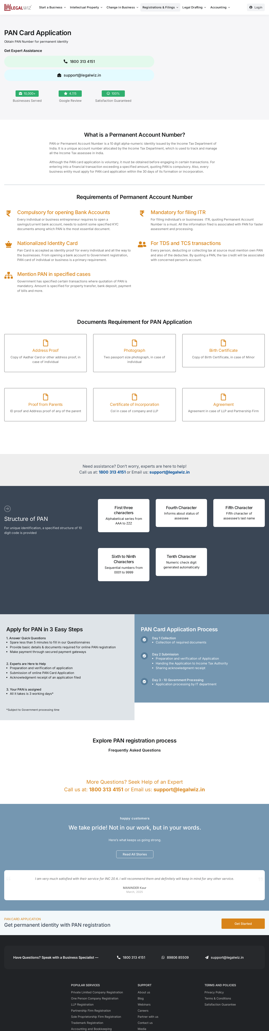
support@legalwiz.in (169, 472)
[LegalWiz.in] (18, 5)
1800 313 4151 (112, 472)
